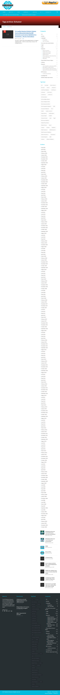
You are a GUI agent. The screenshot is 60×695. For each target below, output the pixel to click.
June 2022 (43, 237)
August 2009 (43, 483)
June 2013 (43, 399)
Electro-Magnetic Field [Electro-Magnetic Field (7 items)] (45, 101)
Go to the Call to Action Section (11, 14)
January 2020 (44, 260)
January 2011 (44, 454)
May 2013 (43, 401)
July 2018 (43, 290)
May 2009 (43, 488)
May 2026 (43, 147)
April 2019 (43, 277)
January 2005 (44, 523)
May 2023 (43, 216)
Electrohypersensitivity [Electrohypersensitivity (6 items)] (45, 104)
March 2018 (43, 298)
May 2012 (43, 424)
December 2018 (44, 284)
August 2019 (43, 269)
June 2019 (43, 273)
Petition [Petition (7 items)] (48, 127)
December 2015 (44, 343)
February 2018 (44, 300)
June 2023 (43, 214)
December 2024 (44, 179)
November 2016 (44, 324)
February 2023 (44, 221)
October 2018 (44, 288)
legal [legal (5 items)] (54, 118)
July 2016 (43, 332)
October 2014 (44, 368)
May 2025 (43, 170)
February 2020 (44, 258)
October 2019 (44, 265)
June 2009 (43, 486)
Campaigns (25, 12)
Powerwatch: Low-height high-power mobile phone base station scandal (50, 585)
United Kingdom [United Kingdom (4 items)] (44, 136)
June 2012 (43, 422)
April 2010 (43, 469)
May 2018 (43, 294)
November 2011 (44, 435)
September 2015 (44, 347)
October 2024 (44, 183)
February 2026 (44, 153)
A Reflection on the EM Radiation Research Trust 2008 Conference (22, 601)
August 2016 (43, 330)
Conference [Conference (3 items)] (43, 94)
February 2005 (44, 521)
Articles (35, 12)
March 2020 (43, 256)
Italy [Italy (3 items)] (50, 118)
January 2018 (44, 301)
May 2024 (43, 193)
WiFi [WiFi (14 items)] (50, 136)
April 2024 (43, 195)
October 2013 (44, 391)
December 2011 (44, 433)
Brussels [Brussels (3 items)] (42, 87)
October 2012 (44, 414)
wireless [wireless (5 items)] (42, 139)
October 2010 (44, 460)
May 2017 (43, 313)
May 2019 (43, 275)
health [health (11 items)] (42, 111)
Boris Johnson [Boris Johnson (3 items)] (53, 85)
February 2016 (44, 340)
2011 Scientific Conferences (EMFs (50, 66)
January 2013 (44, 408)
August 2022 (43, 233)
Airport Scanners (46, 50)
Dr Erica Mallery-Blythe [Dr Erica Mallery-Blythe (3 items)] (45, 99)
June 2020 (43, 250)
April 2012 (43, 425)
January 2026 (44, 155)
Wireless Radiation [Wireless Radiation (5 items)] (50, 139)
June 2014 (43, 376)
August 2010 (43, 462)
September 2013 (44, 393)
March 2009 (43, 492)
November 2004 (44, 525)
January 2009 (44, 496)
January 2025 (44, 178)
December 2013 (44, 387)
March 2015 (43, 359)
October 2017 (44, 307)
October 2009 (44, 479)
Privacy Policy (48, 551)
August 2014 (43, 372)
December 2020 (44, 244)
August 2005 (43, 515)
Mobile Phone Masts (47, 51)
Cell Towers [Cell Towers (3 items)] (49, 92)
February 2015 (44, 361)
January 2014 (44, 385)
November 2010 (44, 458)
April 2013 (43, 403)
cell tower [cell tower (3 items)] (43, 92)
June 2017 (43, 311)
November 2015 (44, 345)
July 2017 (43, 309)
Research (43, 64)
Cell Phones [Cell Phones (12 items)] (53, 89)
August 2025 (43, 164)
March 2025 (43, 174)
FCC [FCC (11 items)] (52, 108)
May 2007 (43, 506)
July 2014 (43, 374)
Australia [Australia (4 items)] (46, 85)
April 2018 (43, 296)
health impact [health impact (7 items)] (51, 113)
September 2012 (44, 416)
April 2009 (43, 490)
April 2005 (43, 519)
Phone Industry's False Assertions (49, 55)
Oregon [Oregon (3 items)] (42, 127)
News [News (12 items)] (50, 125)
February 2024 (44, 198)
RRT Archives (44, 71)
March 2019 (43, 279)
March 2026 (43, 151)
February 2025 (44, 176)
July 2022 (43, 235)
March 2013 (43, 404)
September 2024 (44, 185)
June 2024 (43, 191)
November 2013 (44, 389)
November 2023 (44, 204)
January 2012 (44, 431)
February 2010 (44, 471)
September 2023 (44, 208)
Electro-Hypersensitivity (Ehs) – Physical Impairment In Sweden (51, 564)
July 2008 (43, 500)
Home (4, 12)
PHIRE (46, 546)
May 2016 (43, 336)
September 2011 (44, 439)
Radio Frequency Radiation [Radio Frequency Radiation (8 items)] (46, 132)
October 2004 (44, 527)
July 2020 (43, 248)
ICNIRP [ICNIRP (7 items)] (50, 115)
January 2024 (44, 200)
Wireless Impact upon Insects (47, 77)
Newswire (43, 48)
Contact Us (48, 12)
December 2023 (44, 202)
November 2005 (44, 513)
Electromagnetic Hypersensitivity (49, 68)
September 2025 (44, 162)
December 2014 (44, 364)
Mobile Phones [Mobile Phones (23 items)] (44, 125)
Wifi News (45, 58)
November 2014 (44, 366)
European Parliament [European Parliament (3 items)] (45, 108)
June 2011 (43, 445)
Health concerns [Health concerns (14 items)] (49, 111)
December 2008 (44, 498)
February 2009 (44, 494)
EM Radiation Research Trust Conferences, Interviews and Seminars (50, 533)
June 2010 (43, 465)
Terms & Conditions (48, 693)
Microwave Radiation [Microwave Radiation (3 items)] (45, 120)
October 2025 (44, 160)
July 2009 (43, 485)
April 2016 (43, 338)
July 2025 (43, 166)
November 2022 (44, 227)
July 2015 (43, 351)
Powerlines (45, 39)
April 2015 (43, 357)
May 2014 (43, 378)
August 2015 (43, 349)
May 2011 (43, 446)
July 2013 (43, 397)
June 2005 (43, 517)
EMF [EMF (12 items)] (54, 106)
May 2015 (43, 355)
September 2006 (44, 507)
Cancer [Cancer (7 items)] (48, 87)
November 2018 (44, 286)
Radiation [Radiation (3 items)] (53, 127)
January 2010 (44, 473)
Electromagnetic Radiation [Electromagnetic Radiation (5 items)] (46, 106)
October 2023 (44, 206)
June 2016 (43, 334)
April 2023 (43, 218)
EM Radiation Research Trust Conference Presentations (50, 540)
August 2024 (43, 187)
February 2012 (44, 429)
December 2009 (44, 475)
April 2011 (43, 448)
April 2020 (43, 254)
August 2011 (43, 441)
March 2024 (43, 197)
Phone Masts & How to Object (29, 14)
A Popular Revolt (48, 557)
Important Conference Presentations (50, 69)
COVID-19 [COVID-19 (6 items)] (50, 94)
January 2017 (44, 321)
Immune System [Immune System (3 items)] (44, 118)
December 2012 (44, 410)
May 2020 (43, 252)
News (18, 12)
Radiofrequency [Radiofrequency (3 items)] (52, 129)
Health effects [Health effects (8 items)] (44, 113)
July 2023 (43, 212)
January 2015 (44, 362)
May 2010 (43, 467)
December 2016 (44, 322)
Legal (42, 44)
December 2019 (44, 261)
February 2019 (44, 281)
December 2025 (44, 157)
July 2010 (43, 464)
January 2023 (44, 223)
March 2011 (43, 450)
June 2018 (43, 292)
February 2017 (44, 319)
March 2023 (43, 219)
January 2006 (44, 511)
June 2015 (43, 353)
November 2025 (44, 158)
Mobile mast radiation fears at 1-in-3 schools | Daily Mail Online (51, 572)
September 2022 (44, 231)
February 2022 (44, 240)
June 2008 (43, 502)
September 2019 (44, 267)
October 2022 (44, 229)
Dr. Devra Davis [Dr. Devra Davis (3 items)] (44, 96)
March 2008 (43, 504)
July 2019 (43, 271)
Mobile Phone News (47, 53)
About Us (11, 12)
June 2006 (43, 509)
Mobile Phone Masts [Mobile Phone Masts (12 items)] (45, 122)
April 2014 (43, 380)
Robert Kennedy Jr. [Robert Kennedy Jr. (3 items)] (44, 134)
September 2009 (44, 481)
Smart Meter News (46, 57)
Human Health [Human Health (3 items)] (44, 115)
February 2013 (44, 406)
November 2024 (44, 181)
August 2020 (43, 246)
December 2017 (44, 303)
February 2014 (44, 384)
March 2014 (43, 382)
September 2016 (44, 328)
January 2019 (44, 282)
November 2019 (44, 263)
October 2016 (44, 326)
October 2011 (44, 437)
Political (43, 62)
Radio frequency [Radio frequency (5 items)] (44, 129)
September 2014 (44, 370)
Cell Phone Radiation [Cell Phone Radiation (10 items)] (45, 89)
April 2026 (43, 149)
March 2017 (43, 317)
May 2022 (43, 239)
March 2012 (43, 427)
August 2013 (43, 395)
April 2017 (43, 315)
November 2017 (44, 305)
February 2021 (44, 242)
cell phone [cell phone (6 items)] (54, 87)
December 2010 (44, 456)
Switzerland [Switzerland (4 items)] (53, 134)
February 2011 (44, 452)
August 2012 (43, 418)
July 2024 (43, 189)
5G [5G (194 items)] (41, 85)
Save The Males (46, 41)
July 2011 (43, 443)
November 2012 (44, 412)
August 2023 (43, 210)
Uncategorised (44, 75)
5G (40, 12)
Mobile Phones (46, 54)
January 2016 (44, 342)
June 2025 (43, 168)
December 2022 (44, 225)
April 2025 (43, 172)
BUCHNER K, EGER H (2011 (48, 67)
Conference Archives (47, 73)
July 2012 (43, 420)
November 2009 (44, 477)
